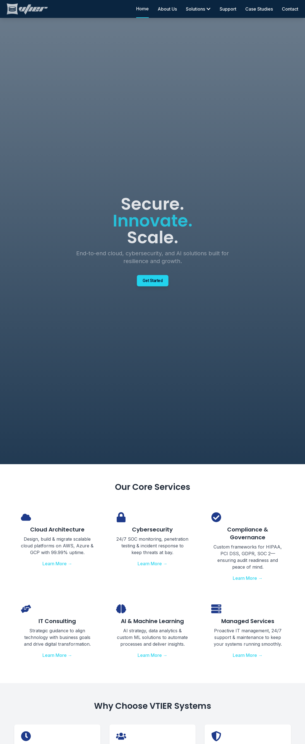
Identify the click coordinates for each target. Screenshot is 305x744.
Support (228, 9)
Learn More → (57, 563)
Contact (290, 9)
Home (142, 8)
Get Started (152, 280)
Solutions (198, 9)
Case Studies (259, 9)
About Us (167, 9)
